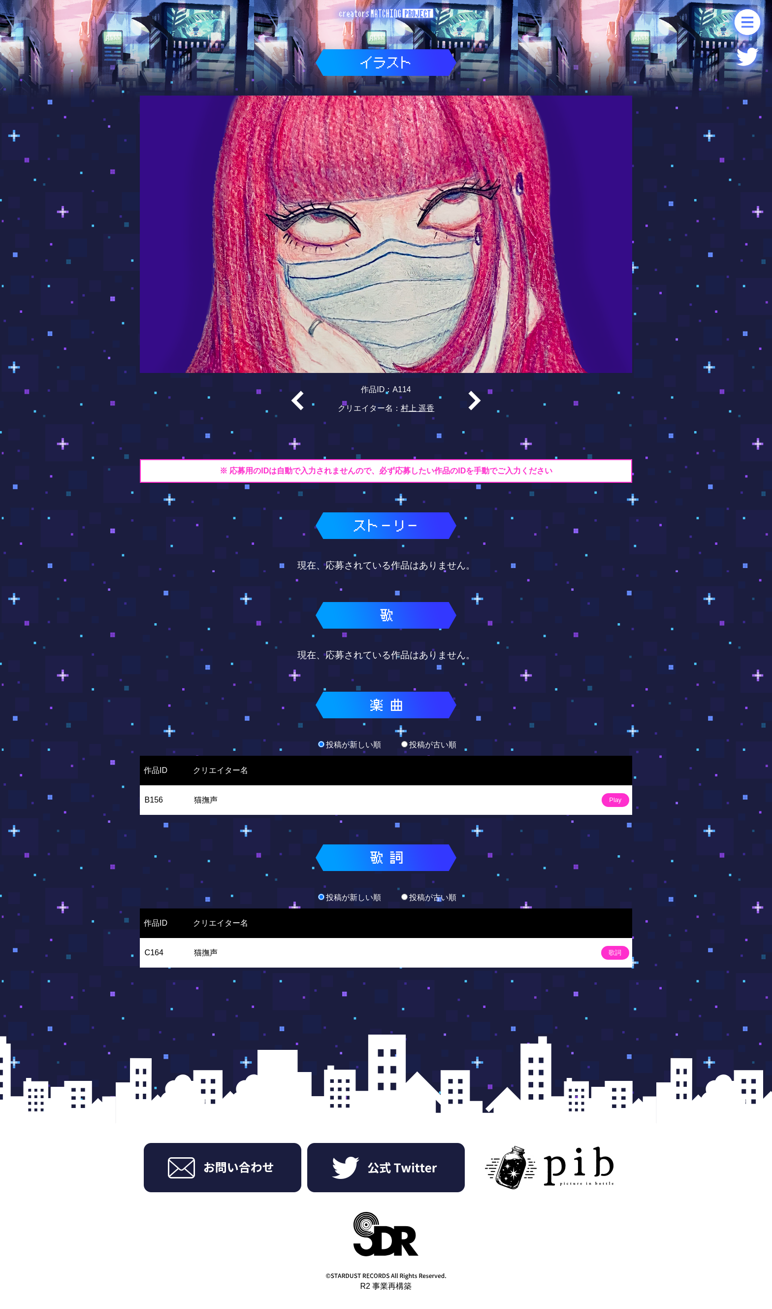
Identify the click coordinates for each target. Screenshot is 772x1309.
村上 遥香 (417, 408)
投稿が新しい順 (349, 744)
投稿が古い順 (428, 744)
